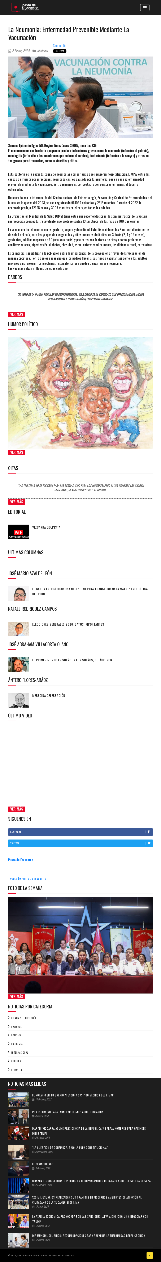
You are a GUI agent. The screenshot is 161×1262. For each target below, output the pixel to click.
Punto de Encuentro (20, 859)
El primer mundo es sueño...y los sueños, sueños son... (73, 660)
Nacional (40, 50)
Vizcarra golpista (46, 527)
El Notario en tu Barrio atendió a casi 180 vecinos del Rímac (73, 1095)
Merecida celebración (48, 695)
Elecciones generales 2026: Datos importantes (68, 624)
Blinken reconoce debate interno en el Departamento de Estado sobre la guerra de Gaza (91, 1181)
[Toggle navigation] (144, 7)
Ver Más (16, 314)
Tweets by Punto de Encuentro (27, 878)
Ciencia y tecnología (23, 1018)
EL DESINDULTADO (42, 1164)
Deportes (16, 1069)
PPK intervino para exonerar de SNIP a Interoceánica (67, 1112)
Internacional (19, 1052)
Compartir (59, 45)
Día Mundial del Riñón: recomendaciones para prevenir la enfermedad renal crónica (88, 1235)
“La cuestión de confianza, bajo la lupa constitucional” (70, 1147)
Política (16, 1035)
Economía (17, 1044)
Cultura (16, 1061)
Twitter (81, 843)
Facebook (81, 832)
